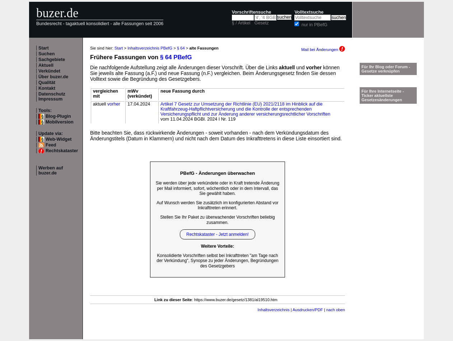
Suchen (46, 53)
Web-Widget (58, 139)
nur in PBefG (314, 24)
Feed (51, 145)
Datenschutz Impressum (51, 97)
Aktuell (45, 65)
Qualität (46, 82)
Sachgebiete (51, 59)
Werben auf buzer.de (50, 170)
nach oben (335, 310)
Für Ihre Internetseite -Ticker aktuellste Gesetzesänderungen (382, 95)
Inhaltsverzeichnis (274, 310)
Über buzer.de (53, 76)
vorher (113, 104)
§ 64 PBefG (176, 57)
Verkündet (49, 71)
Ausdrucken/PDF (308, 310)
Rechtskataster (62, 150)
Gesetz (261, 22)
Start (43, 48)
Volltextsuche (308, 12)
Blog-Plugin (58, 116)
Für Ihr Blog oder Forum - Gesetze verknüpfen (385, 69)
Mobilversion (60, 122)
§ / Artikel (241, 22)
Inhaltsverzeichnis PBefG (149, 48)
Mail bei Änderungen (323, 49)
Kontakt (46, 88)
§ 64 (181, 48)
